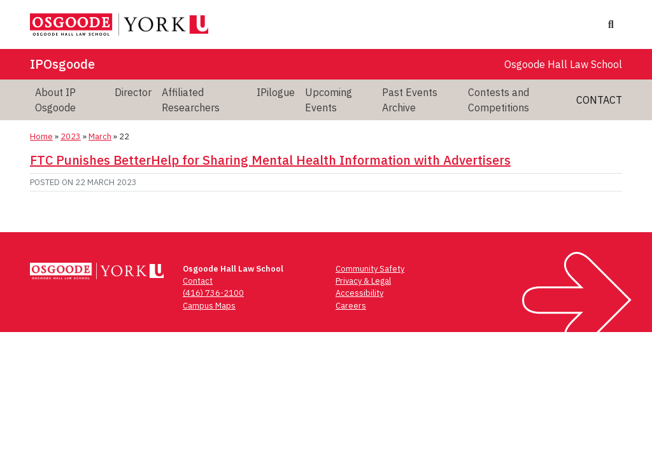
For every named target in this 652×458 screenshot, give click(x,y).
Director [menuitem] (133, 92)
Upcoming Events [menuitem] (328, 100)
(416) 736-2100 (213, 293)
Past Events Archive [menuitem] (409, 100)
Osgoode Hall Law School (563, 64)
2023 (70, 136)
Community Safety (370, 268)
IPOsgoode (62, 64)
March (100, 136)
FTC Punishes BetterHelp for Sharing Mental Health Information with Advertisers (270, 160)
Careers (351, 305)
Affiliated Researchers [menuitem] (191, 100)
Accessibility (359, 293)
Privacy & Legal (363, 280)
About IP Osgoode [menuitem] (55, 100)
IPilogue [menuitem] (276, 92)
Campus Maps (209, 305)
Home (41, 136)
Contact (599, 100)
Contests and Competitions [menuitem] (498, 100)
